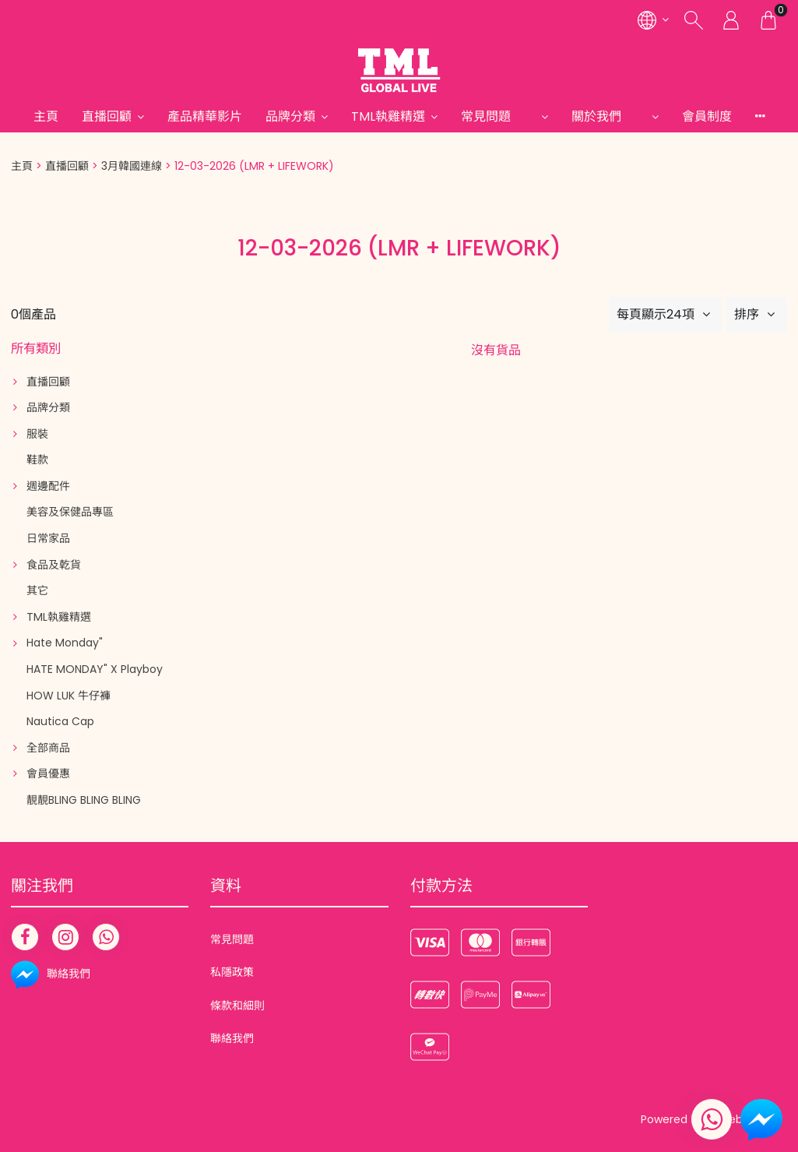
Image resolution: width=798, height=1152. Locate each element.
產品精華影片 (204, 116)
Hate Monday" (64, 642)
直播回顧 (107, 116)
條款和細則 (237, 1005)
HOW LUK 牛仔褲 (68, 695)
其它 (37, 590)
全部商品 (48, 748)
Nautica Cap (60, 721)
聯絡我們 (232, 1038)
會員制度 (707, 116)
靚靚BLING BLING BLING (83, 800)
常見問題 (498, 116)
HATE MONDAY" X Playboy (94, 669)
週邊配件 (48, 486)
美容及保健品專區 (70, 512)
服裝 (37, 434)
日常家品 (48, 538)
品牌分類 (290, 116)
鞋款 (37, 459)
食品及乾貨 (53, 564)
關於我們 (608, 116)
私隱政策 (232, 972)
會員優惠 (48, 773)
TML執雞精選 (388, 116)
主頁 (45, 116)
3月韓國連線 (131, 166)
